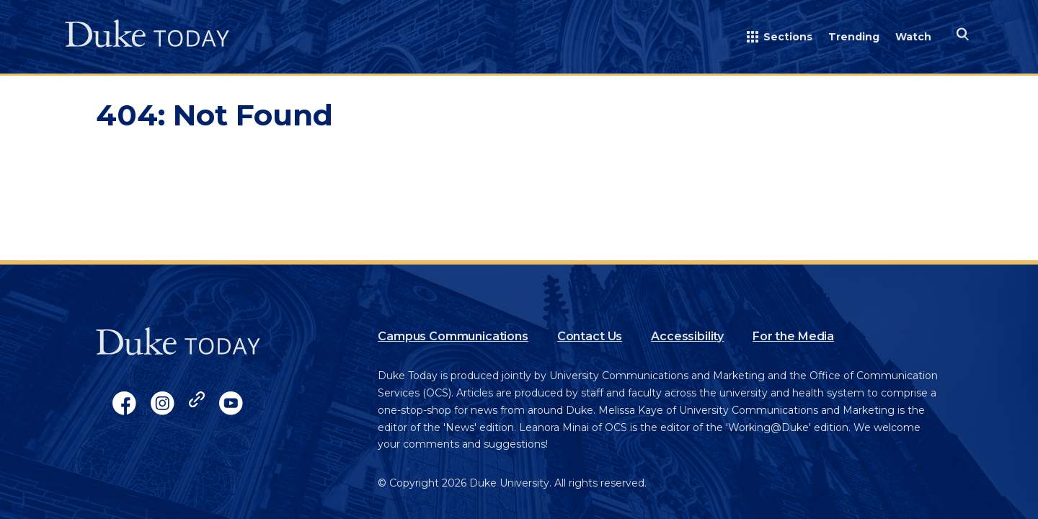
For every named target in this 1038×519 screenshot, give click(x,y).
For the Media (793, 336)
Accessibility (687, 336)
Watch (913, 36)
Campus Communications (453, 336)
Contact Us (589, 336)
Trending (853, 36)
